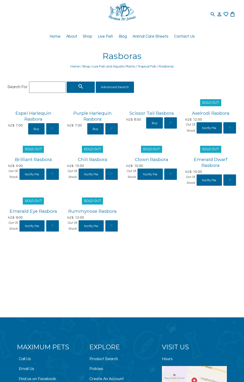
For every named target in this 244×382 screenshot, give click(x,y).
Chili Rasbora (92, 159)
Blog (123, 36)
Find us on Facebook (37, 379)
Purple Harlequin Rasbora (92, 116)
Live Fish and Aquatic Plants (113, 66)
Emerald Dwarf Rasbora (210, 162)
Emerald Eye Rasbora (33, 211)
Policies (96, 369)
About (71, 36)
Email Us (26, 369)
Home (55, 36)
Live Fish (105, 36)
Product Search (103, 359)
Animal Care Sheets (150, 36)
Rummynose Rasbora (92, 211)
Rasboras (166, 66)
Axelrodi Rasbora (210, 113)
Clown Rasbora (151, 159)
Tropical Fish (146, 66)
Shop (87, 36)
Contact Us (184, 36)
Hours (167, 359)
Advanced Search (115, 87)
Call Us (25, 359)
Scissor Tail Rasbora (151, 113)
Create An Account (106, 379)
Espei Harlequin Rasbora (33, 116)
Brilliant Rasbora (33, 159)
